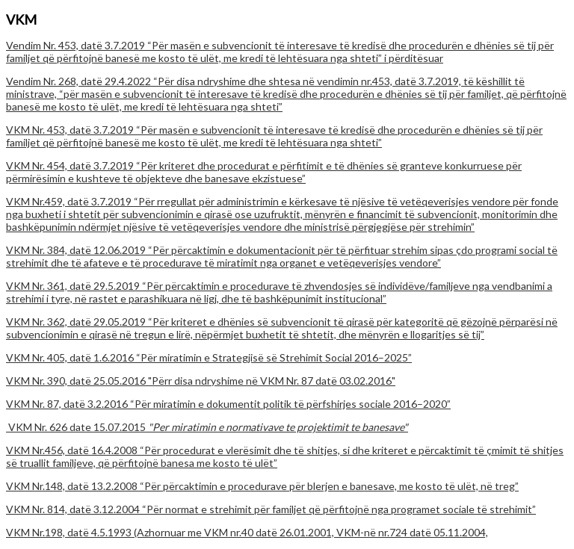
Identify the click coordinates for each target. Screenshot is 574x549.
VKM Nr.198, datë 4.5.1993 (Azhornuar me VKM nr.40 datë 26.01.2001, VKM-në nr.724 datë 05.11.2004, (247, 532)
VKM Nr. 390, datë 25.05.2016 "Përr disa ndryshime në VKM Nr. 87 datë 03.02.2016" (200, 380)
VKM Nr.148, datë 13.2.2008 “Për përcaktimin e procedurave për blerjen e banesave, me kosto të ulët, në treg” (262, 486)
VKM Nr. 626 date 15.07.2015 (207, 427)
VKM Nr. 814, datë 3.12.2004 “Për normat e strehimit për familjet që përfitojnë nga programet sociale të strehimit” (271, 509)
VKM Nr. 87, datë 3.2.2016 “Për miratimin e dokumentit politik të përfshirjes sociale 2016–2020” (228, 403)
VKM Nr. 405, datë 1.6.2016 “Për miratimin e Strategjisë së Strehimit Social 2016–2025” (209, 357)
